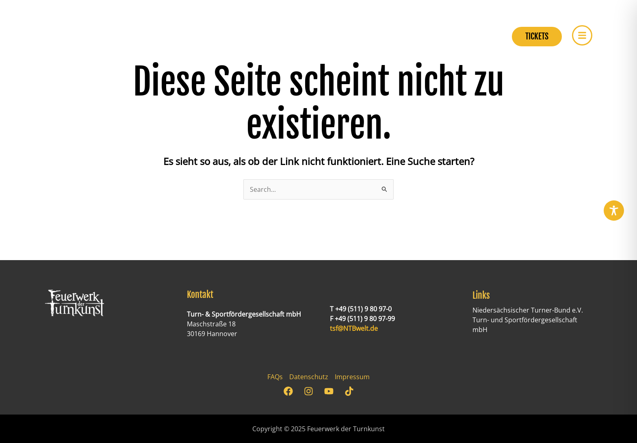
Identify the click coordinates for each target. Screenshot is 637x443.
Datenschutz (308, 376)
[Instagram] (308, 391)
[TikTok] (349, 391)
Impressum (352, 376)
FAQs (275, 376)
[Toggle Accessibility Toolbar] (614, 211)
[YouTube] (329, 391)
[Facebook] (288, 391)
